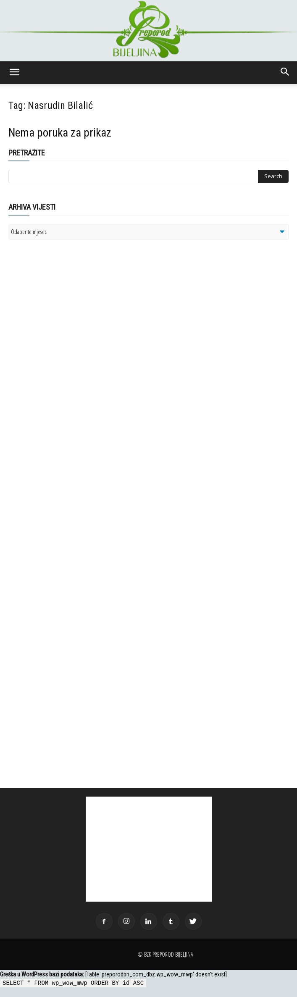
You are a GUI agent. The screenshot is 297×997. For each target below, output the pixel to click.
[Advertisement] (73, 354)
